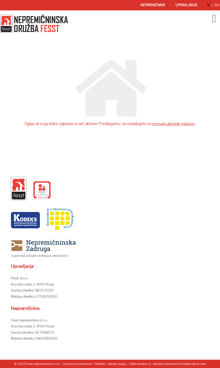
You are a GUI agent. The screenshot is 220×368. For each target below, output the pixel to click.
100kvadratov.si (139, 364)
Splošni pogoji (117, 364)
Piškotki (100, 364)
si (208, 5)
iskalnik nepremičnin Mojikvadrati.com (179, 364)
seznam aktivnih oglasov (173, 123)
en (217, 5)
